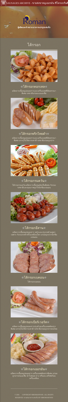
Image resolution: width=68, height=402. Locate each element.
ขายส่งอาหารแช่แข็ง (31, 397)
